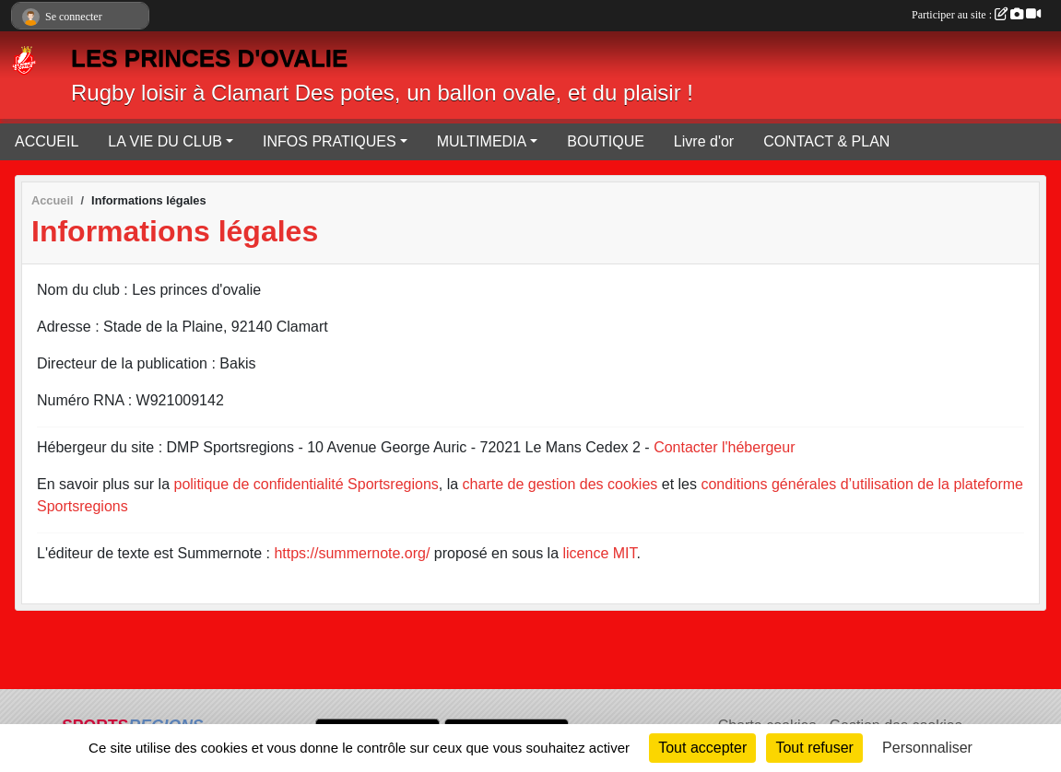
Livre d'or (704, 141)
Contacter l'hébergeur (724, 447)
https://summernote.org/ (352, 553)
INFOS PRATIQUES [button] (329, 141)
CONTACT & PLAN (826, 141)
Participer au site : (976, 14)
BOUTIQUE (605, 141)
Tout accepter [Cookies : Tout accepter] (702, 747)
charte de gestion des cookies (560, 484)
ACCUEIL (46, 141)
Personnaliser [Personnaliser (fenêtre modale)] (927, 747)
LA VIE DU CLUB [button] (165, 141)
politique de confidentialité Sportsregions (306, 484)
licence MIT (599, 553)
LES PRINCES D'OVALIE (209, 58)
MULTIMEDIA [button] (481, 141)
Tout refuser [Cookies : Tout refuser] (814, 747)
